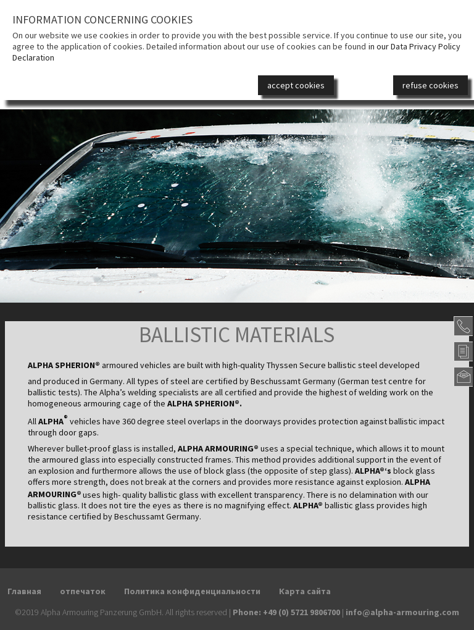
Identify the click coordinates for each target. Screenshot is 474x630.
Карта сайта (305, 591)
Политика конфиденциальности (192, 591)
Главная (24, 591)
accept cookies (296, 85)
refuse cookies (430, 85)
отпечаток (83, 591)
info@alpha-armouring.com (402, 612)
